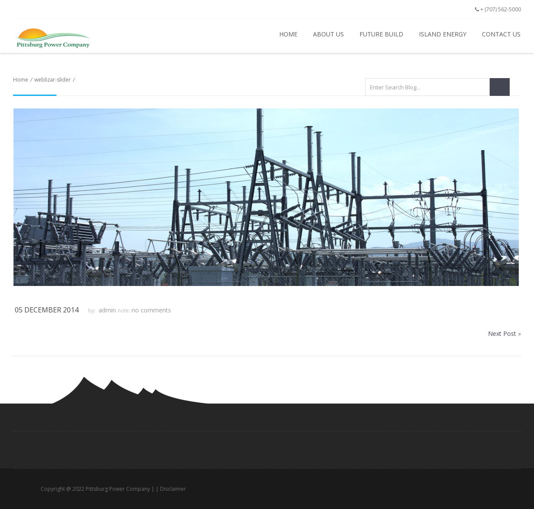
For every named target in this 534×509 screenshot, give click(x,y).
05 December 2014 (47, 310)
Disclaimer (185, 489)
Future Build (381, 34)
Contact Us (501, 34)
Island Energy (442, 34)
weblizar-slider (52, 79)
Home (288, 34)
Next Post (502, 333)
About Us (328, 34)
